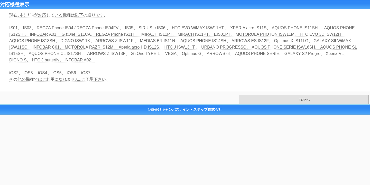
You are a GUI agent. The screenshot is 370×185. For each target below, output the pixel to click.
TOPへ (303, 100)
